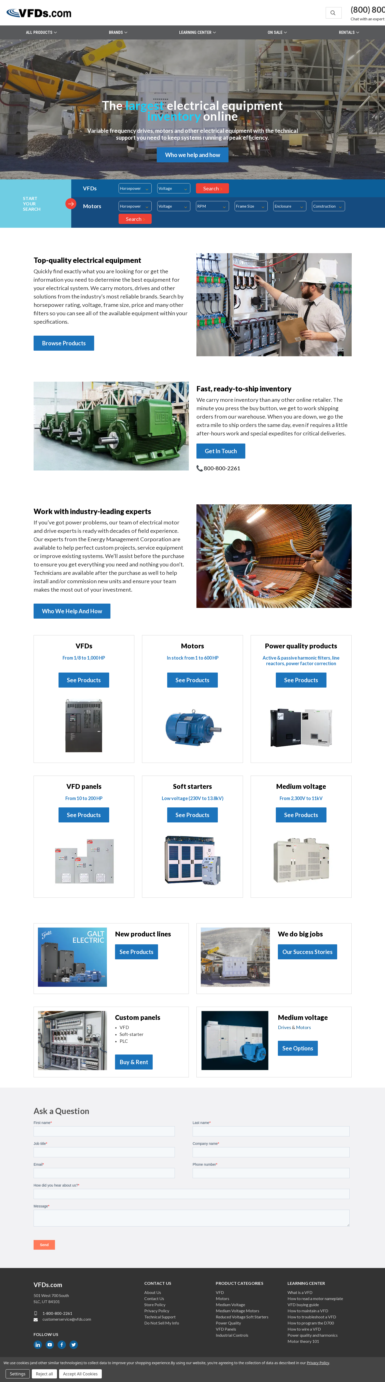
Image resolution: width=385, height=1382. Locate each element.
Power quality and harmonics (313, 1335)
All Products (41, 32)
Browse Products (64, 343)
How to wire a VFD (304, 1329)
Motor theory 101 (303, 1341)
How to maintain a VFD (308, 1310)
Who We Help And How (72, 611)
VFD (220, 1292)
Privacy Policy (156, 1310)
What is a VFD (300, 1292)
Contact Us (154, 1298)
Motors (303, 1027)
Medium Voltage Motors (237, 1310)
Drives (284, 1027)
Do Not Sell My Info (161, 1322)
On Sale (277, 32)
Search (211, 188)
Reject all (44, 1374)
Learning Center (197, 32)
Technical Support (160, 1316)
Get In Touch (221, 451)
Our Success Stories (307, 951)
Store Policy (154, 1304)
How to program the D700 (311, 1322)
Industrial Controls (232, 1335)
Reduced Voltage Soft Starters (242, 1316)
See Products (84, 680)
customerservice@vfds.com (66, 1319)
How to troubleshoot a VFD (312, 1316)
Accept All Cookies (80, 1374)
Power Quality (228, 1322)
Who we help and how (192, 154)
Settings (17, 1374)
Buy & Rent (134, 1062)
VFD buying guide (303, 1304)
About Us (152, 1292)
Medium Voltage (230, 1304)
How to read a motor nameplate (315, 1298)
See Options (297, 1048)
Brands (118, 32)
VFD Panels (226, 1329)
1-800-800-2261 (57, 1313)
